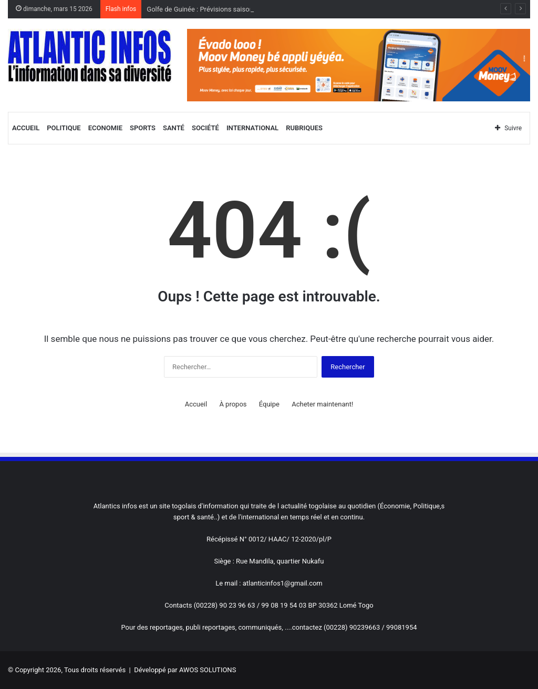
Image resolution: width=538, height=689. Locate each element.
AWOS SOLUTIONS (207, 670)
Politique (63, 128)
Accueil (25, 128)
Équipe (269, 404)
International (252, 128)
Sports (143, 128)
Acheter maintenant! (322, 404)
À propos (232, 404)
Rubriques (304, 128)
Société (205, 128)
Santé (173, 128)
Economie (105, 128)
